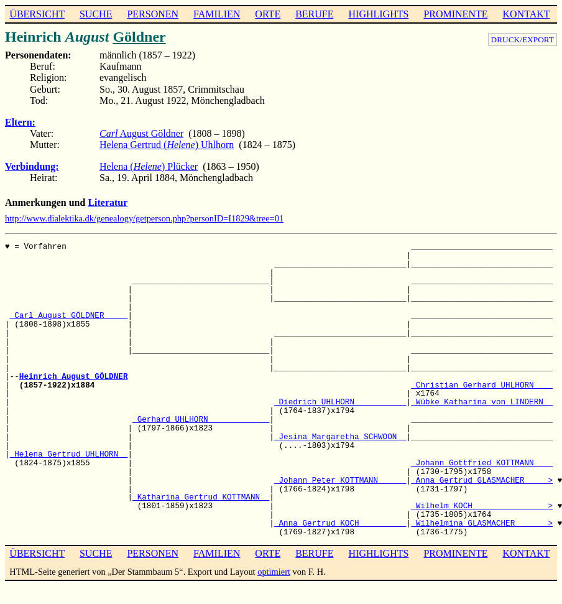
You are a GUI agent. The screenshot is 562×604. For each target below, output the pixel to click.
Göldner (139, 37)
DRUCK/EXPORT (522, 39)
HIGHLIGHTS (379, 14)
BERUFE (314, 14)
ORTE (267, 14)
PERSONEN (152, 14)
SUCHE (96, 14)
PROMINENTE (455, 14)
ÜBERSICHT (37, 14)
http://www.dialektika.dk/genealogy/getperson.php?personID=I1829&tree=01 (144, 218)
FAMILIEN (216, 14)
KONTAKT (526, 14)
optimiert (273, 572)
